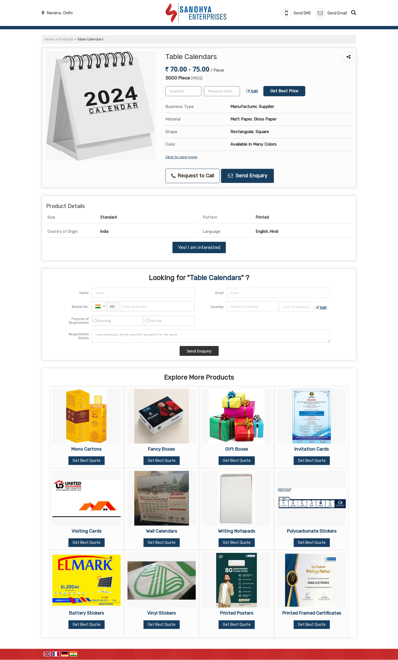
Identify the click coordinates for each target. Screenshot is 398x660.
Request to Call (192, 176)
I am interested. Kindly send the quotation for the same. (210, 336)
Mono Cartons (86, 449)
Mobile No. (80, 306)
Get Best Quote (86, 460)
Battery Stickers (86, 613)
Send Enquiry (247, 176)
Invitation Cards (311, 449)
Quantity (217, 306)
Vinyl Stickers (161, 613)
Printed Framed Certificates (311, 613)
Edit (252, 91)
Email (219, 293)
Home (49, 39)
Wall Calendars (161, 531)
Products (65, 39)
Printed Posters (236, 613)
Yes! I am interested (199, 247)
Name (84, 293)
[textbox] (222, 91)
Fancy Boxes (161, 449)
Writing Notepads (236, 531)
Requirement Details (79, 336)
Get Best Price (284, 91)
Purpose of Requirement (79, 321)
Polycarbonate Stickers (312, 531)
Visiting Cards (87, 531)
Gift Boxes (236, 449)
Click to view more (181, 157)
